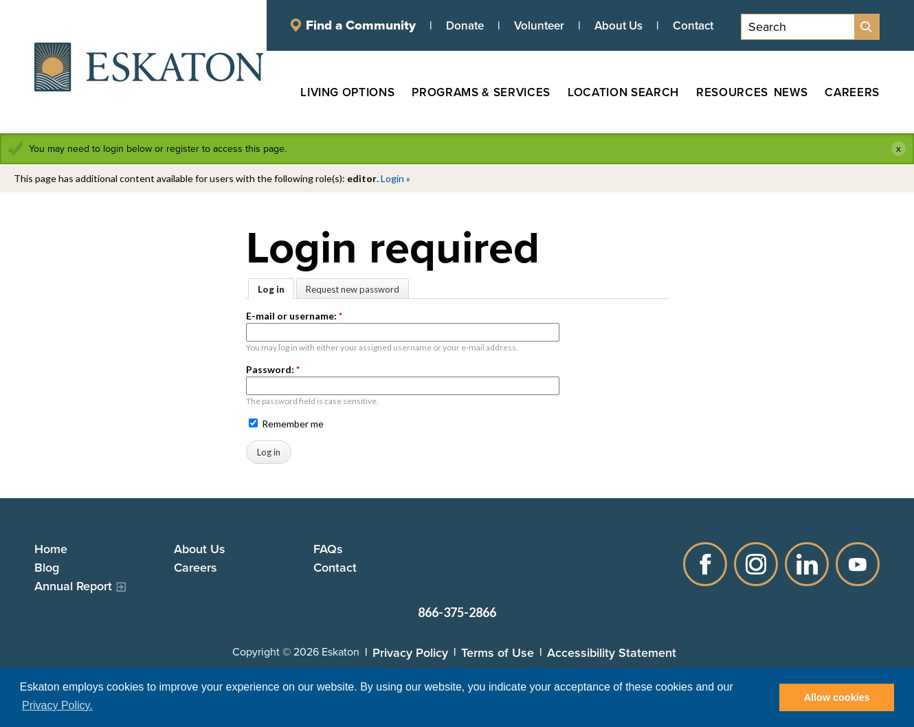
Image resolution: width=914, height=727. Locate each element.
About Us (618, 25)
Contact (693, 25)
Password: (273, 369)
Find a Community (361, 25)
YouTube (858, 564)
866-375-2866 (457, 612)
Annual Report (73, 585)
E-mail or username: (294, 316)
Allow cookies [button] (837, 697)
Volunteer (539, 25)
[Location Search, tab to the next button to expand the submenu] (615, 92)
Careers (195, 567)
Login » (395, 178)
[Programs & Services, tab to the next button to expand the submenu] (472, 92)
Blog (46, 567)
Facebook (705, 564)
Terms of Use (497, 652)
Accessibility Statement (611, 652)
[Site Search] (866, 26)
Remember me (286, 423)
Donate (465, 25)
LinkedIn (807, 564)
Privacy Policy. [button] (57, 705)
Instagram (756, 564)
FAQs (328, 548)
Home (50, 548)
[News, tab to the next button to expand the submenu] (791, 92)
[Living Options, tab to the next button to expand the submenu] (339, 92)
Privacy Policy (410, 652)
